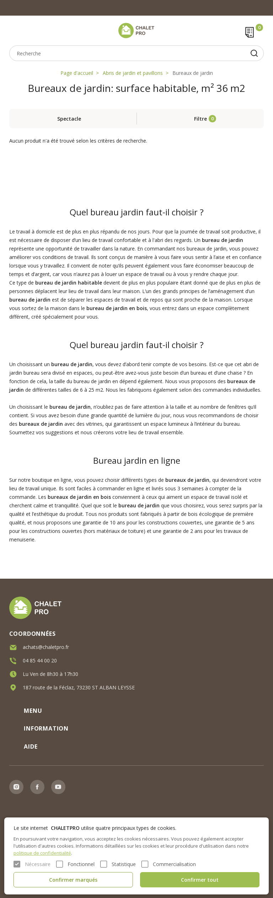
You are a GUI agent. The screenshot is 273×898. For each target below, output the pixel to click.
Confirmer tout (200, 879)
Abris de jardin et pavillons (133, 73)
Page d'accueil (76, 73)
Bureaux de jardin (192, 73)
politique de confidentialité (42, 853)
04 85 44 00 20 (40, 659)
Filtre (200, 118)
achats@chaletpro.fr (46, 645)
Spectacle (69, 118)
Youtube (58, 787)
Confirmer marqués (73, 879)
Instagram (16, 787)
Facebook (37, 787)
